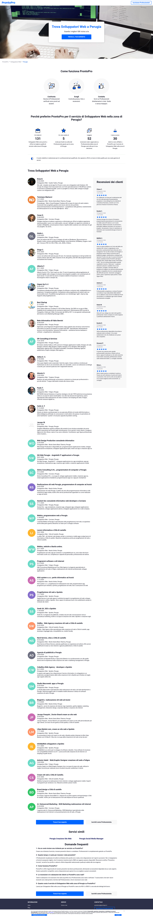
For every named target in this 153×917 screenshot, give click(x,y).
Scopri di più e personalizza (39, 915)
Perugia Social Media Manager (91, 839)
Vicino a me (64, 905)
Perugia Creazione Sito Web (61, 839)
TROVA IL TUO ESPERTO (76, 37)
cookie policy (50, 912)
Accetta (118, 915)
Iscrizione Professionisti (141, 3)
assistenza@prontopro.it (100, 905)
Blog (29, 907)
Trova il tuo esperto (60, 822)
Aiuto (29, 905)
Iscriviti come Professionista (101, 822)
